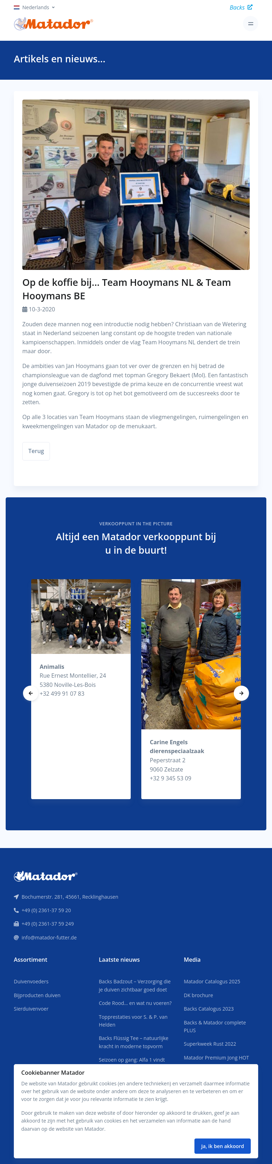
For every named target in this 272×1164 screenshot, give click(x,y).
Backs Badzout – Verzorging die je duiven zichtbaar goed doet (135, 985)
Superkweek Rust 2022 (210, 1043)
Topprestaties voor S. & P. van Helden (133, 1020)
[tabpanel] (81, 689)
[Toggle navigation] (250, 23)
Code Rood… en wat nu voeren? (135, 1003)
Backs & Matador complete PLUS (215, 1026)
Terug (36, 451)
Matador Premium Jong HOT (216, 1057)
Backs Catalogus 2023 (209, 1008)
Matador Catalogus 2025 (212, 981)
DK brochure (198, 995)
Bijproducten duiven (37, 995)
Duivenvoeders (31, 981)
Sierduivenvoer (31, 1008)
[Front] (46, 875)
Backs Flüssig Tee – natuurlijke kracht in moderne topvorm (133, 1042)
